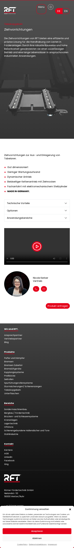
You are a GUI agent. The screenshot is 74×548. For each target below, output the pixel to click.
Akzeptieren (37, 531)
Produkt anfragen (58, 306)
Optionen (12, 210)
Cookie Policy (22, 544)
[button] (70, 509)
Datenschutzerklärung (38, 544)
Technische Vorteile (18, 203)
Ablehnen (37, 538)
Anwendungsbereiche (19, 218)
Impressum (52, 544)
